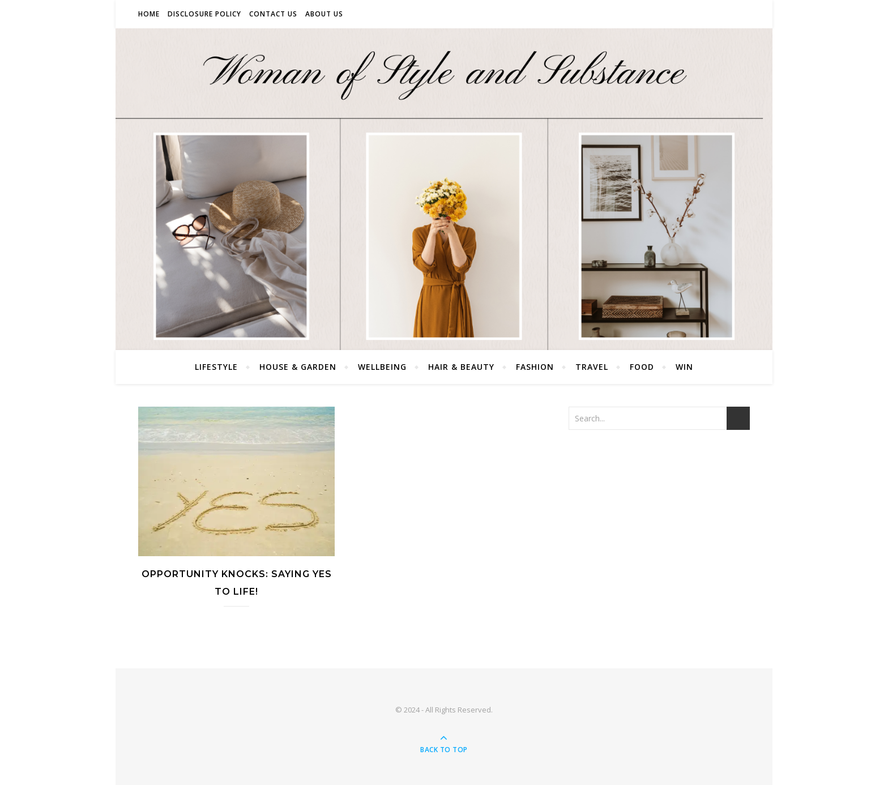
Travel (591, 366)
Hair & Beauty (461, 366)
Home (149, 14)
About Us (324, 14)
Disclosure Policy (204, 14)
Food (642, 366)
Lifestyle (216, 366)
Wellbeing (382, 366)
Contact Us (273, 14)
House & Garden (297, 366)
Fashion (535, 366)
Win (684, 366)
